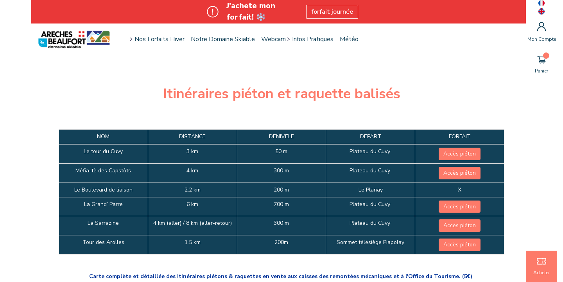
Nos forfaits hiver (159, 39)
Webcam (273, 39)
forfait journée (332, 11)
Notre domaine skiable (223, 39)
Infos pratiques (312, 39)
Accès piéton (459, 153)
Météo (349, 39)
